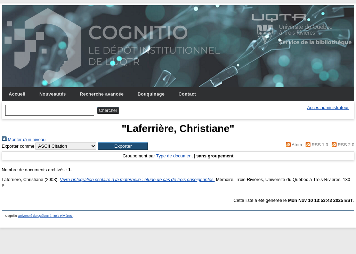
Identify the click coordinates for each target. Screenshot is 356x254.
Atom (293, 144)
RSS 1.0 (315, 144)
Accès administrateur (328, 107)
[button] (123, 146)
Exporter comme (18, 146)
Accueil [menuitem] (17, 94)
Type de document (174, 155)
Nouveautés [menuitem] (52, 94)
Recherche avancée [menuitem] (102, 94)
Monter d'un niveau (24, 139)
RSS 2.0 (341, 144)
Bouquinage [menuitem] (151, 94)
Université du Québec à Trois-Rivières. (45, 216)
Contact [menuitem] (187, 94)
